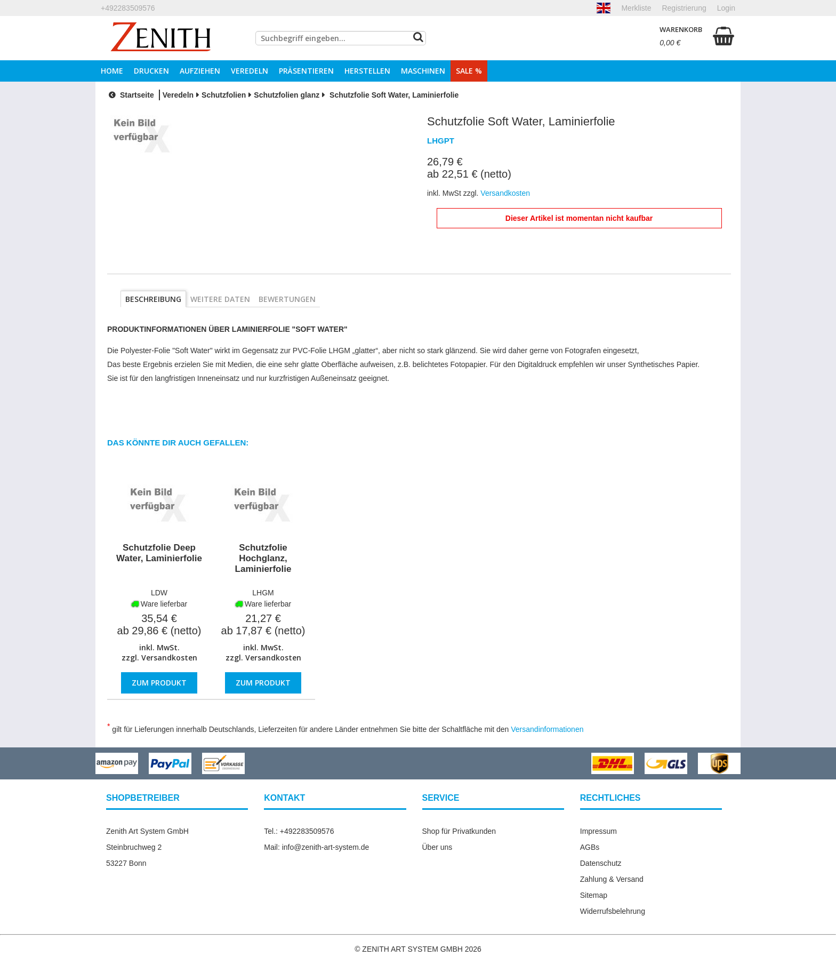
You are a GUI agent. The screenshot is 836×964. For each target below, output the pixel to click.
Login (726, 8)
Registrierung (684, 8)
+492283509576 (128, 8)
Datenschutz (601, 863)
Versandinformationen (547, 729)
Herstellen (367, 71)
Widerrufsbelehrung (612, 911)
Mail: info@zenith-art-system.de (316, 847)
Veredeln (249, 71)
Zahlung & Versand (612, 879)
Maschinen (423, 71)
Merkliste (636, 8)
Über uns (437, 847)
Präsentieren (306, 71)
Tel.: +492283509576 (299, 831)
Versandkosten (169, 657)
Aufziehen (200, 71)
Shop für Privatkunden (459, 831)
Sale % (469, 71)
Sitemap (593, 895)
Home (112, 71)
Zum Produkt (159, 683)
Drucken (151, 71)
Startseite (130, 95)
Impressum (598, 831)
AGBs (590, 847)
